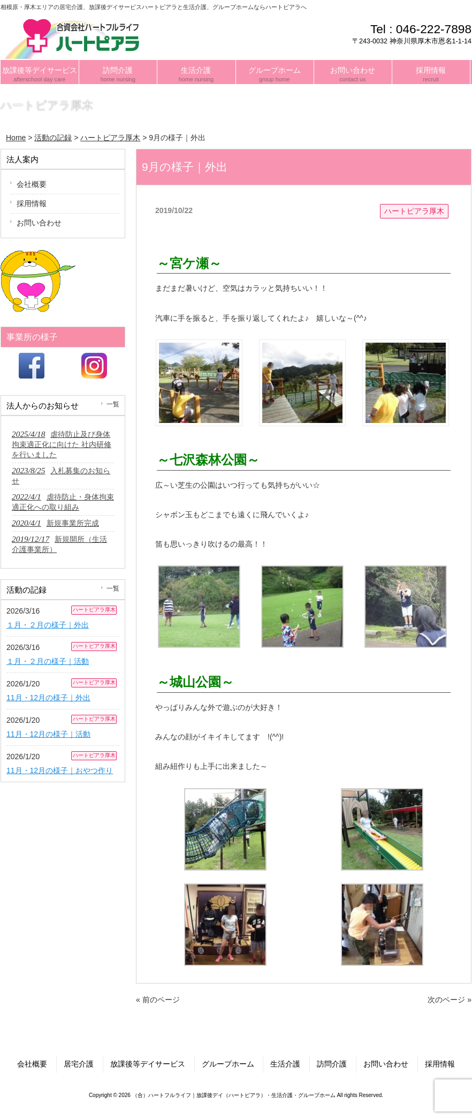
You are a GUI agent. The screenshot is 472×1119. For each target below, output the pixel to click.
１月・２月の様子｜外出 (47, 625)
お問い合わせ (39, 222)
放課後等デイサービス (147, 1064)
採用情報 (32, 203)
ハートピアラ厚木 (414, 211)
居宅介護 (79, 1064)
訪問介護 (332, 1064)
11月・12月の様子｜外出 (48, 697)
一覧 (112, 404)
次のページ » (449, 999)
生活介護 (285, 1064)
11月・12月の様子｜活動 (48, 734)
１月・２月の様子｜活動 (47, 661)
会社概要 (32, 184)
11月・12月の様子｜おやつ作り (59, 770)
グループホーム (228, 1064)
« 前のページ (158, 999)
